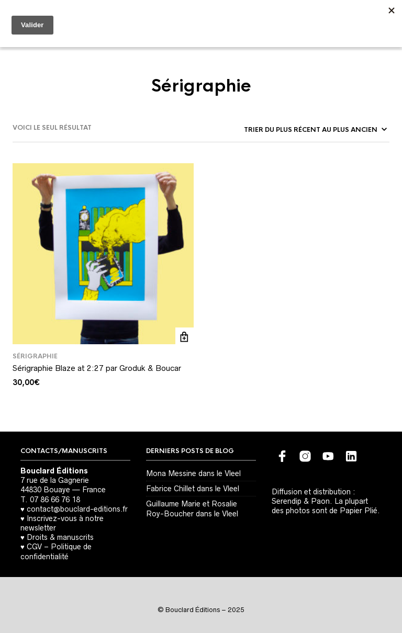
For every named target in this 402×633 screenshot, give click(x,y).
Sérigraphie (35, 356)
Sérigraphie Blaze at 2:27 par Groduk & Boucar (97, 368)
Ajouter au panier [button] (184, 336)
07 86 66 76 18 (55, 499)
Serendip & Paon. (302, 501)
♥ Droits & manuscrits (57, 537)
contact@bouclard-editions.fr (77, 509)
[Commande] (314, 130)
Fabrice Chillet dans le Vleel (192, 488)
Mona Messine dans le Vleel (193, 473)
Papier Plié (358, 510)
